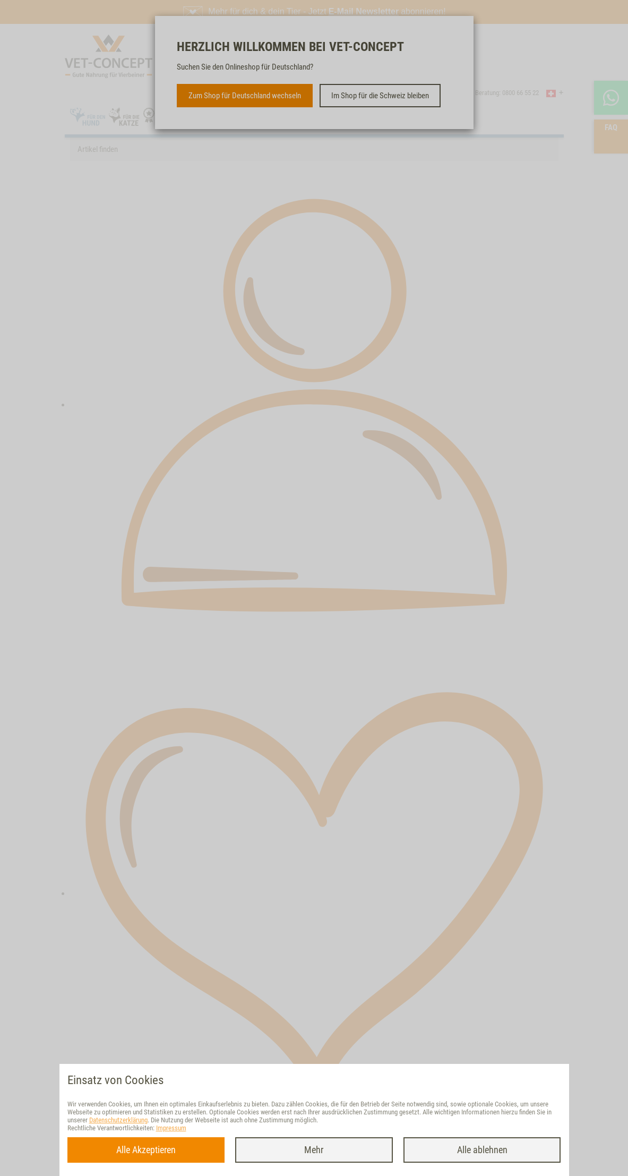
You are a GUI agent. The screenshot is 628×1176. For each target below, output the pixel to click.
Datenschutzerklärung (118, 1120)
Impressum (171, 1128)
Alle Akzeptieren (146, 1149)
